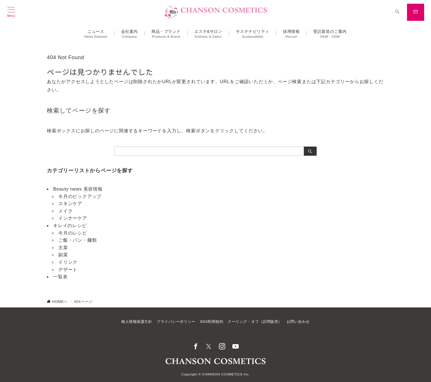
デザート (67, 269)
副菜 (63, 254)
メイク (65, 211)
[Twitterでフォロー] (208, 347)
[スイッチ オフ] (397, 12)
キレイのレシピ (70, 225)
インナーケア (72, 218)
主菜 (63, 247)
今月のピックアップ (79, 196)
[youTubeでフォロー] (235, 347)
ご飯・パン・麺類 (77, 240)
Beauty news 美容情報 (78, 189)
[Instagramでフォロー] (222, 347)
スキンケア (70, 203)
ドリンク (67, 262)
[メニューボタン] (11, 12)
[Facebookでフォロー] (195, 347)
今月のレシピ (72, 233)
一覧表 (60, 276)
